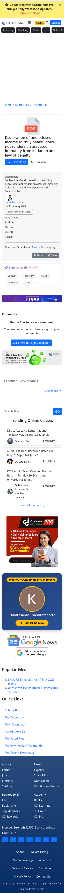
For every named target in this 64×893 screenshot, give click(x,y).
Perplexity (29, 275)
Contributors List (15, 731)
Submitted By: (12, 191)
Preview (38, 162)
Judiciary (7, 781)
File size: (9, 227)
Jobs (46, 30)
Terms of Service (22, 868)
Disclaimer (45, 868)
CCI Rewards (10, 816)
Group (40, 811)
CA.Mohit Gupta (14, 202)
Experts (39, 770)
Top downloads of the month (23, 745)
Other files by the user (18, 211)
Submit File (12, 710)
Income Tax (38, 247)
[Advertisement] (32, 68)
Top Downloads (15, 717)
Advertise (45, 860)
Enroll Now (49, 440)
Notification (41, 781)
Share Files (41, 775)
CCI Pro (39, 816)
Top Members (11, 811)
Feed (5, 800)
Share (52, 255)
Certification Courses (47, 786)
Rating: (9, 236)
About (20, 852)
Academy (8, 30)
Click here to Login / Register (31, 343)
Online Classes (32, 420)
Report (39, 255)
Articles (6, 764)
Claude (45, 275)
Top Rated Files (14, 738)
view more (53, 391)
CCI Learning (42, 805)
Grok (27, 282)
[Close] (60, 5)
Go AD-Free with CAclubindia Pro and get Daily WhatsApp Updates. (29, 9)
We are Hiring (39, 852)
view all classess (32, 505)
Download (16, 162)
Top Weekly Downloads (19, 752)
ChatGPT (12, 275)
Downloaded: (12, 217)
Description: (11, 176)
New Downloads (15, 724)
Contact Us (43, 876)
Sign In (56, 22)
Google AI (13, 282)
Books (36, 30)
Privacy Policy (22, 876)
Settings (7, 786)
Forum (6, 770)
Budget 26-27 (11, 794)
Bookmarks (9, 805)
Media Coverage (23, 860)
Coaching (23, 30)
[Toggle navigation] (29, 23)
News (37, 764)
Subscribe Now (32, 623)
